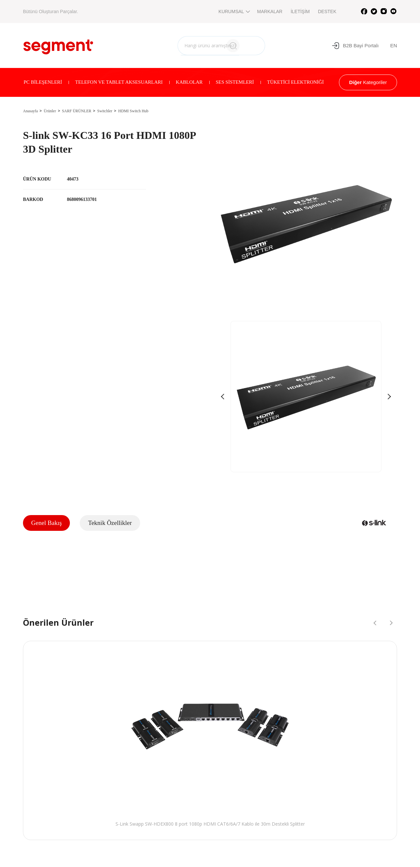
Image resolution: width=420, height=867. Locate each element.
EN (393, 45)
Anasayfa (30, 111)
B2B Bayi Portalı (355, 46)
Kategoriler (368, 82)
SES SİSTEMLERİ (235, 82)
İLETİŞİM (300, 11)
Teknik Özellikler (110, 522)
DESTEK (327, 11)
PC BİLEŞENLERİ (43, 82)
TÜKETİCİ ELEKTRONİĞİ (295, 82)
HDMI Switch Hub (133, 111)
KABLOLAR (189, 82)
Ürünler (50, 111)
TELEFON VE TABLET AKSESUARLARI (119, 82)
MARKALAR (270, 11)
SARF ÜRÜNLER (77, 111)
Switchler (104, 111)
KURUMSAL (234, 11)
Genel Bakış (46, 522)
